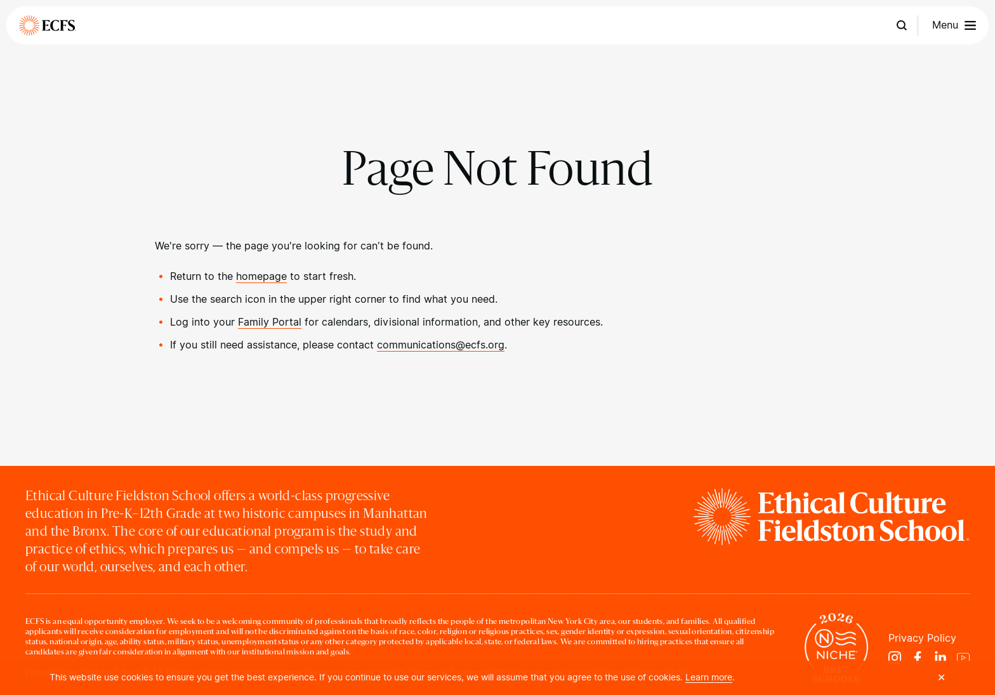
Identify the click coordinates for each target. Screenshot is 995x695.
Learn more (708, 677)
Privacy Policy (922, 638)
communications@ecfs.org (440, 345)
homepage (261, 276)
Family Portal (269, 322)
